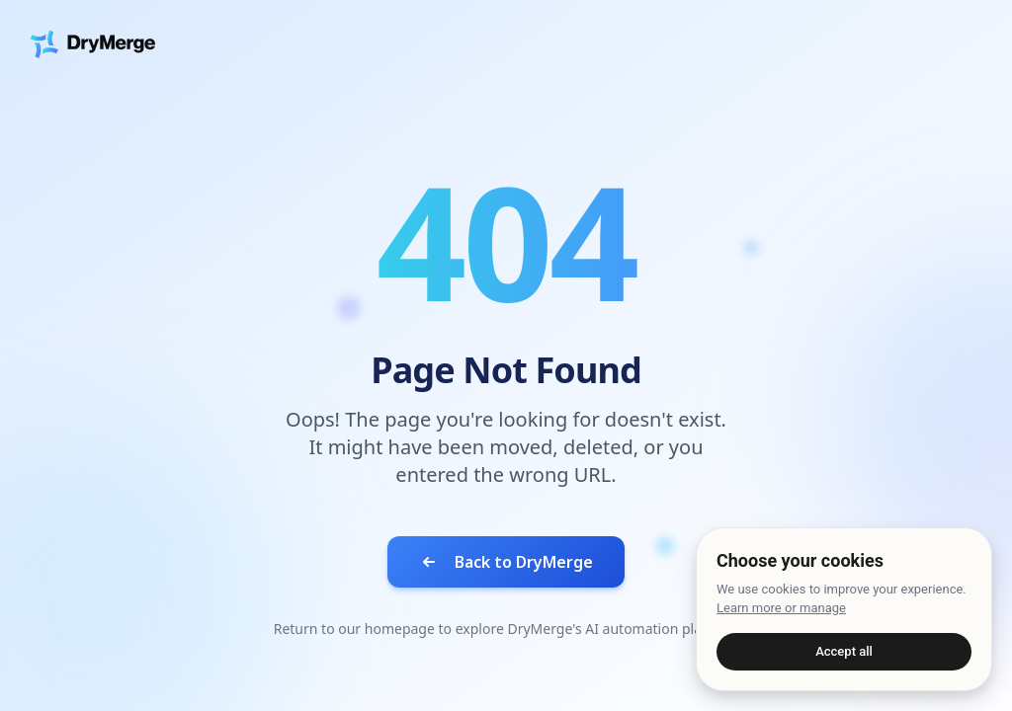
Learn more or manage (781, 607)
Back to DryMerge (506, 562)
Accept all (844, 651)
